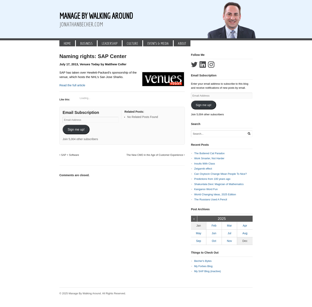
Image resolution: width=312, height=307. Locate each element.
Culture (132, 43)
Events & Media (158, 43)
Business (86, 43)
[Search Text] (218, 134)
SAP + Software (69, 155)
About (182, 43)
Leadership (110, 43)
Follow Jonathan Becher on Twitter (194, 64)
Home (67, 43)
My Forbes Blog (203, 266)
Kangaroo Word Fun (206, 189)
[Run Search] (249, 133)
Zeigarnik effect (203, 168)
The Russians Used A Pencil (210, 199)
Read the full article (72, 85)
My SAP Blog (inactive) (207, 271)
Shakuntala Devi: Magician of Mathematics (219, 184)
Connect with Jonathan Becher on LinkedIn (202, 64)
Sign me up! (76, 129)
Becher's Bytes (203, 260)
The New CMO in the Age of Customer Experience (155, 155)
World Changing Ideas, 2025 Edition (215, 194)
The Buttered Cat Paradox (209, 153)
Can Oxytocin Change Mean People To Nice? (220, 173)
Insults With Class (204, 163)
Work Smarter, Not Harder (209, 158)
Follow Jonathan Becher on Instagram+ (211, 64)
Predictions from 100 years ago (212, 178)
